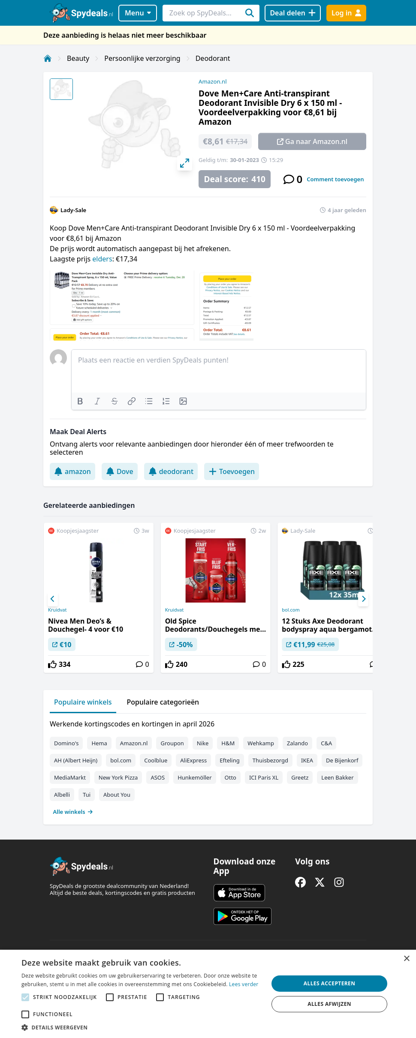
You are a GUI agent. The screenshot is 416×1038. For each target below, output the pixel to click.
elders (102, 259)
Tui (86, 794)
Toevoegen (231, 471)
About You (116, 794)
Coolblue (155, 760)
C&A (326, 743)
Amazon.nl (213, 81)
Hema (99, 743)
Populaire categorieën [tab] (163, 702)
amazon (72, 471)
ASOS (158, 777)
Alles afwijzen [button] (329, 1004)
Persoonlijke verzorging (142, 58)
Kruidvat (57, 610)
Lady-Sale (73, 210)
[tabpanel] (208, 766)
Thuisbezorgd (270, 760)
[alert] (208, 994)
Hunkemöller (194, 777)
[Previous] (53, 599)
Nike (203, 743)
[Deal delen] (293, 13)
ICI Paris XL (263, 777)
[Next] (363, 599)
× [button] (406, 959)
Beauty (78, 58)
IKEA (307, 760)
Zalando (297, 743)
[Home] (47, 58)
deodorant (170, 471)
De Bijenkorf (342, 760)
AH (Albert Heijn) (75, 760)
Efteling (229, 760)
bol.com (290, 610)
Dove (119, 471)
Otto (230, 777)
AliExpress (193, 760)
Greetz (299, 777)
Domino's (66, 743)
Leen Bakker (337, 777)
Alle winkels (73, 812)
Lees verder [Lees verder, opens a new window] (244, 984)
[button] (141, 1027)
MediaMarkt (70, 777)
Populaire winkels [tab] (83, 702)
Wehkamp (260, 743)
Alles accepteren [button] (330, 983)
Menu (138, 13)
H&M (228, 743)
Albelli (62, 794)
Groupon (172, 743)
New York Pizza (118, 777)
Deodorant (213, 58)
